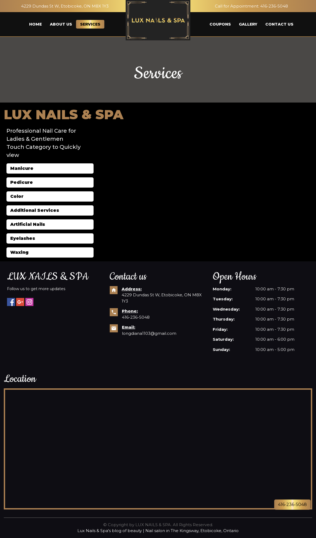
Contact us (279, 24)
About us (61, 24)
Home (35, 24)
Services (90, 24)
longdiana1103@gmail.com (149, 333)
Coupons (220, 24)
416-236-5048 (274, 6)
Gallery (248, 24)
